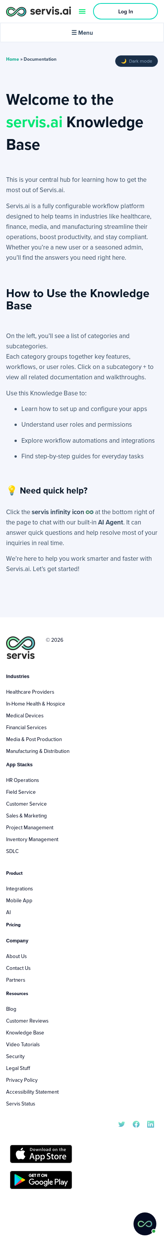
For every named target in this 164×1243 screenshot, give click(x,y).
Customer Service (26, 804)
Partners (15, 980)
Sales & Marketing (26, 815)
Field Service (21, 792)
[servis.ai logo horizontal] (38, 11)
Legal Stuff (18, 1068)
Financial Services (26, 727)
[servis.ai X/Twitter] (121, 1123)
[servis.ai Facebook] (136, 1123)
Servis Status (20, 1104)
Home (12, 59)
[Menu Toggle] (82, 11)
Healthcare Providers (30, 692)
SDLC (12, 851)
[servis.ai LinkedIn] (150, 1123)
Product (14, 873)
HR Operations (22, 780)
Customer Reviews (27, 1021)
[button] (144, 1223)
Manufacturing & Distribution (37, 751)
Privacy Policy (22, 1080)
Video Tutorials (23, 1044)
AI (8, 912)
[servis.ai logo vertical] (20, 647)
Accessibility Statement (32, 1092)
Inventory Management (32, 839)
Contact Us (18, 968)
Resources (17, 993)
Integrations (19, 888)
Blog (11, 1009)
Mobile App (19, 900)
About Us (16, 956)
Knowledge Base (25, 1032)
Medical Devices (24, 715)
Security (15, 1056)
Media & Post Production (34, 739)
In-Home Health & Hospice (35, 704)
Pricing (13, 924)
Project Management (29, 827)
